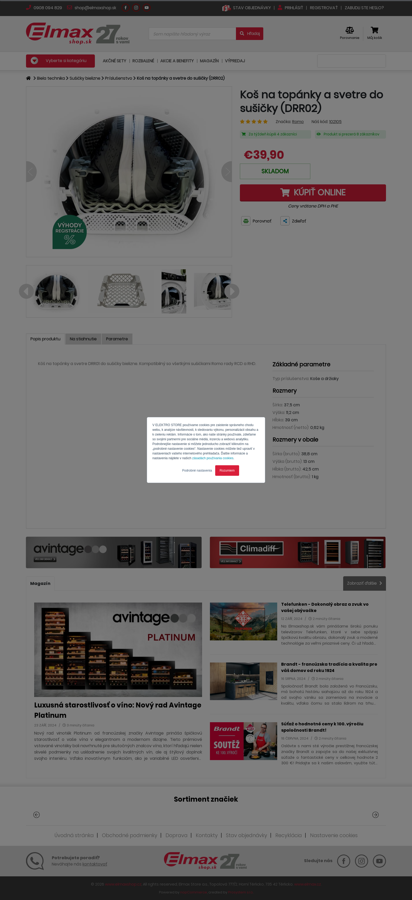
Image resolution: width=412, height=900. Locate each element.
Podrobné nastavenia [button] (197, 470)
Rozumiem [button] (227, 470)
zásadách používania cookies (212, 458)
